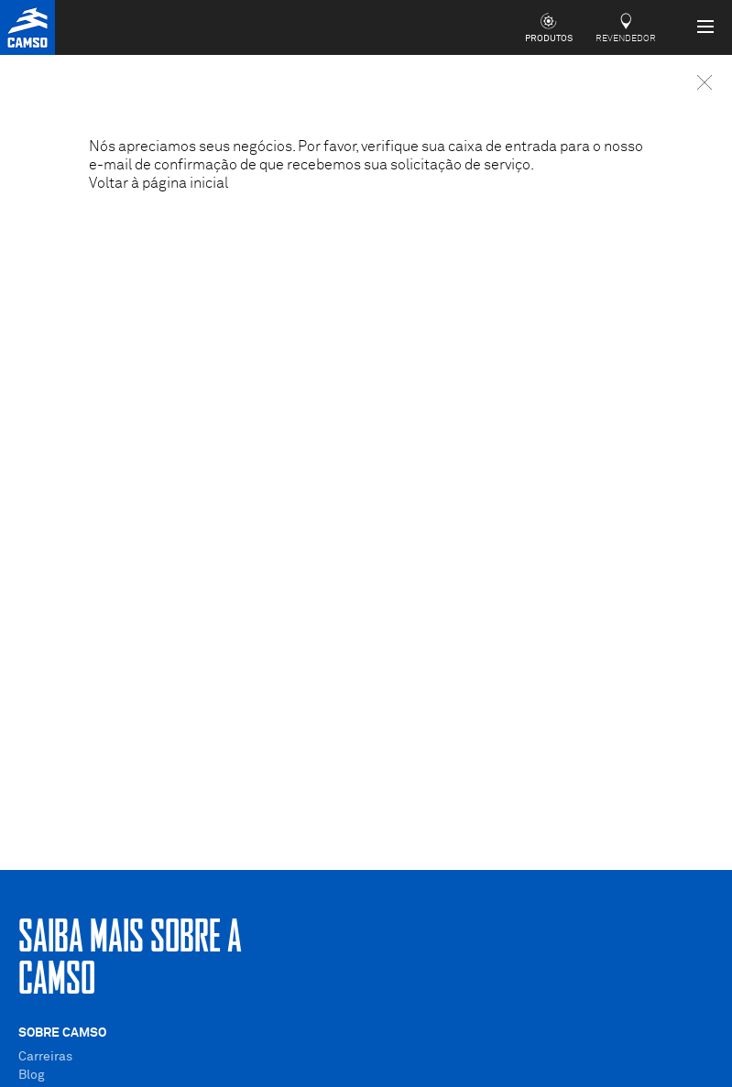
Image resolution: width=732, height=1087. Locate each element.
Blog (31, 1075)
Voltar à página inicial (158, 183)
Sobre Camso (62, 1033)
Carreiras (45, 1056)
